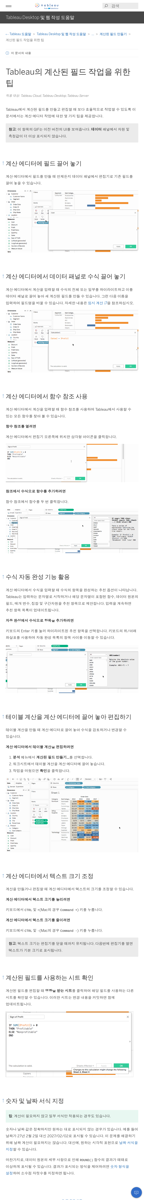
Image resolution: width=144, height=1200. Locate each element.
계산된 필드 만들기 (114, 34)
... (93, 34)
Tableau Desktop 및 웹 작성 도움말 (62, 34)
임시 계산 (97, 303)
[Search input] (124, 6)
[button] (8, 6)
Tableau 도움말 (19, 34)
